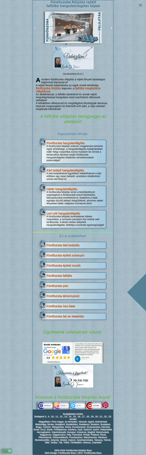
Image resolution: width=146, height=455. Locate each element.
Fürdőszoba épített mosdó (64, 265)
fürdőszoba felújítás (48, 88)
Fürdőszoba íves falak (61, 306)
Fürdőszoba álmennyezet (63, 296)
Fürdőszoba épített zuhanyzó (65, 255)
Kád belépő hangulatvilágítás (65, 170)
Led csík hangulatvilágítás (63, 213)
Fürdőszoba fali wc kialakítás (65, 316)
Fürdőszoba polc (57, 285)
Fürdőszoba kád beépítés (63, 245)
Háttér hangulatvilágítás (62, 189)
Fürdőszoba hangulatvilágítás (66, 143)
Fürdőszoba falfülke (59, 275)
